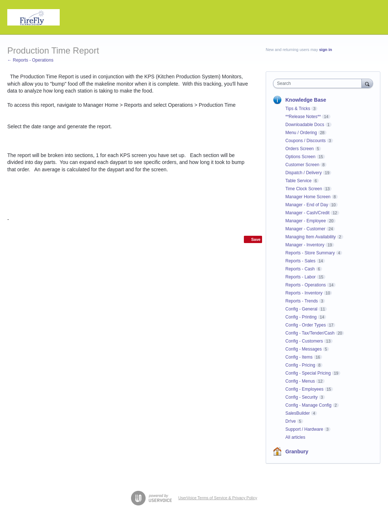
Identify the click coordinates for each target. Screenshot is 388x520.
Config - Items (299, 357)
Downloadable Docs (304, 124)
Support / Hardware (304, 429)
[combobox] (319, 83)
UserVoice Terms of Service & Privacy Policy (217, 498)
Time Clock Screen (303, 188)
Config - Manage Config (308, 405)
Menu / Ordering (301, 132)
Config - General (301, 309)
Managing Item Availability (310, 236)
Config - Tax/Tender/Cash (309, 333)
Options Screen (300, 156)
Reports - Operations (305, 285)
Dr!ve (290, 421)
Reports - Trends (301, 301)
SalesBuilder (297, 413)
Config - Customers (304, 341)
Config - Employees (304, 389)
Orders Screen (299, 148)
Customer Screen (302, 164)
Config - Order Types (305, 325)
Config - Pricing (300, 365)
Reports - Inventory (303, 293)
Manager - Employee (305, 220)
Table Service (298, 180)
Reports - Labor (300, 276)
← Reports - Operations (30, 60)
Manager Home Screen (307, 196)
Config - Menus (300, 381)
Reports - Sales (300, 260)
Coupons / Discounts (305, 140)
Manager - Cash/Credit (307, 212)
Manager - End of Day (306, 204)
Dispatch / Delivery (303, 172)
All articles (295, 437)
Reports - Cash (300, 268)
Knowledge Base (305, 100)
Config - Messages (303, 349)
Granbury (296, 451)
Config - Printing (301, 317)
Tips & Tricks (297, 108)
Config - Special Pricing (308, 373)
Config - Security (301, 397)
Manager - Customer (305, 228)
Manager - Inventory (304, 244)
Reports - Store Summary (310, 252)
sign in (325, 49)
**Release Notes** (303, 116)
